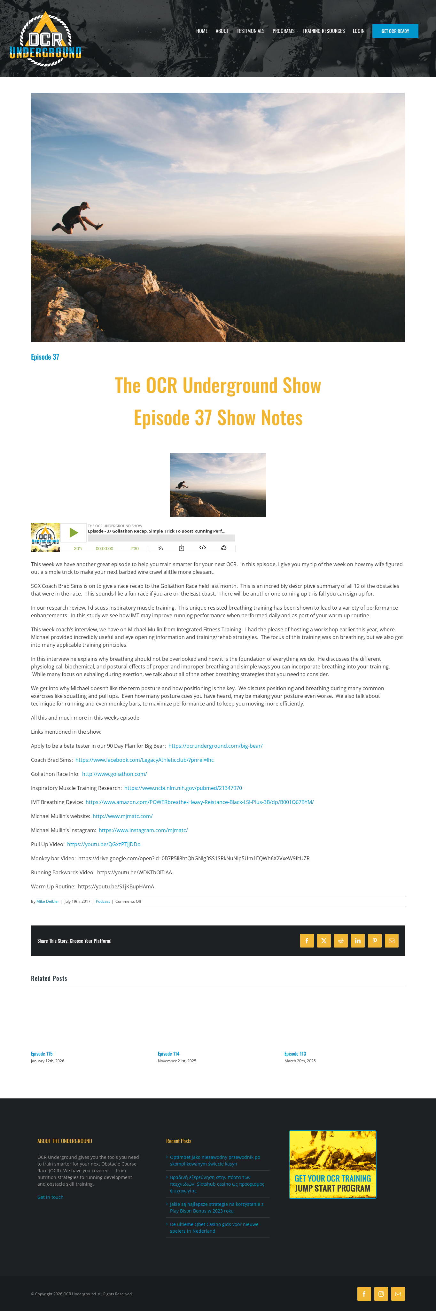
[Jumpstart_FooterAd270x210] (333, 1133)
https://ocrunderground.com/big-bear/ (215, 745)
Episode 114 (169, 1053)
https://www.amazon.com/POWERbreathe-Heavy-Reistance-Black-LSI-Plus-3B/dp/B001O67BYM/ (200, 802)
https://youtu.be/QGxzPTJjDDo (104, 844)
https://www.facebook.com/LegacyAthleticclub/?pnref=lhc (144, 759)
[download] (218, 217)
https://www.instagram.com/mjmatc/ (143, 830)
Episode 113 (295, 1053)
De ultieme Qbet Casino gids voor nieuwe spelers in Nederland (214, 1227)
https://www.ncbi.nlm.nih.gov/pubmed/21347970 (183, 788)
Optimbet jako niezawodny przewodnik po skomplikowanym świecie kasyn (215, 1160)
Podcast (103, 901)
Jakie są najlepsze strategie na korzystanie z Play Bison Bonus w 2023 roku (217, 1207)
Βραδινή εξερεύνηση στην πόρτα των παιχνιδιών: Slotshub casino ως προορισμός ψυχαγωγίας (217, 1184)
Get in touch (50, 1197)
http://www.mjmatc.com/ (123, 816)
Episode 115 (41, 1053)
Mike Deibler (47, 901)
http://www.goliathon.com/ (114, 773)
